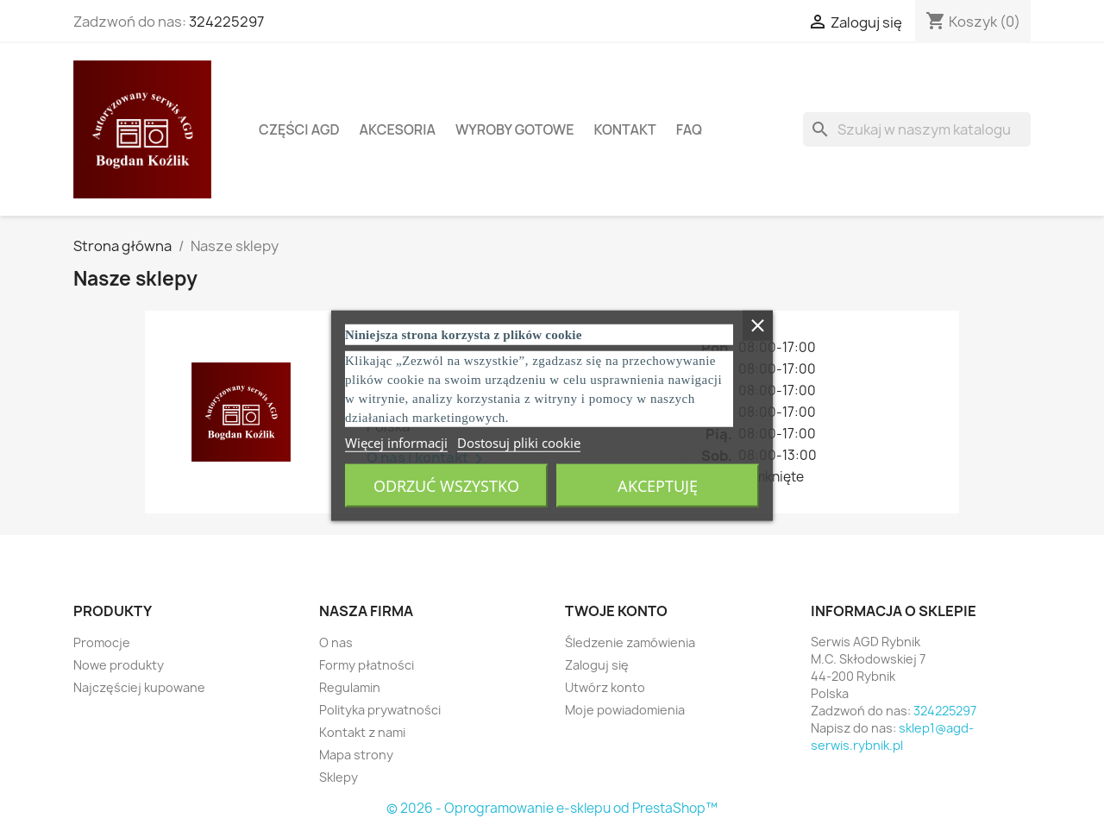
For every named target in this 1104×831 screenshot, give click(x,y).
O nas (336, 642)
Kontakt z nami (362, 732)
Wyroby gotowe (514, 129)
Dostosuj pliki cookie (518, 442)
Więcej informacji (396, 442)
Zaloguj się (597, 665)
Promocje (101, 642)
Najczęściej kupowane (139, 687)
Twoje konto (616, 610)
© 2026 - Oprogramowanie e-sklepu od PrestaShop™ (552, 808)
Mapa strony (356, 754)
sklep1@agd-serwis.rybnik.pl (892, 736)
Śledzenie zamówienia (630, 642)
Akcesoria (398, 129)
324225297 (226, 21)
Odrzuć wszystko (446, 485)
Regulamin (349, 687)
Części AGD (299, 129)
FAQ (689, 129)
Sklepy (338, 777)
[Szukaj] (917, 129)
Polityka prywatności (380, 710)
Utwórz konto (605, 687)
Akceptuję (658, 485)
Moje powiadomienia (625, 710)
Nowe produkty (118, 665)
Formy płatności (366, 665)
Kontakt (624, 129)
